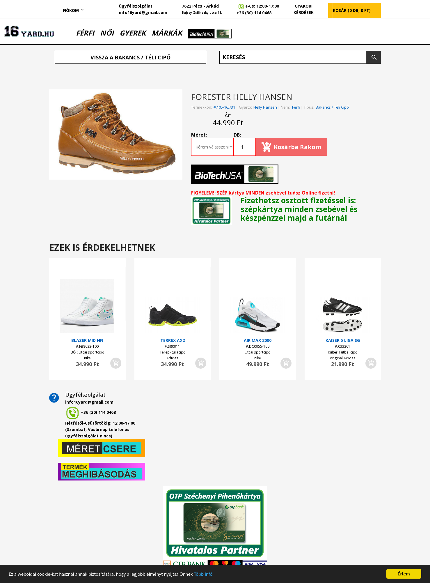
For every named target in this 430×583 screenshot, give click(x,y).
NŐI (107, 33)
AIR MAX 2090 (257, 340)
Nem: (285, 107)
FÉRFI (85, 33)
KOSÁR (352, 10)
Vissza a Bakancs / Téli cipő (130, 57)
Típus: (309, 107)
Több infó (203, 574)
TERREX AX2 (172, 340)
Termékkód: (201, 107)
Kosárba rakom (297, 147)
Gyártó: (245, 107)
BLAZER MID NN (87, 340)
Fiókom (71, 10)
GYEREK (133, 33)
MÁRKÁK (167, 33)
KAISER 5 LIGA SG (343, 340)
